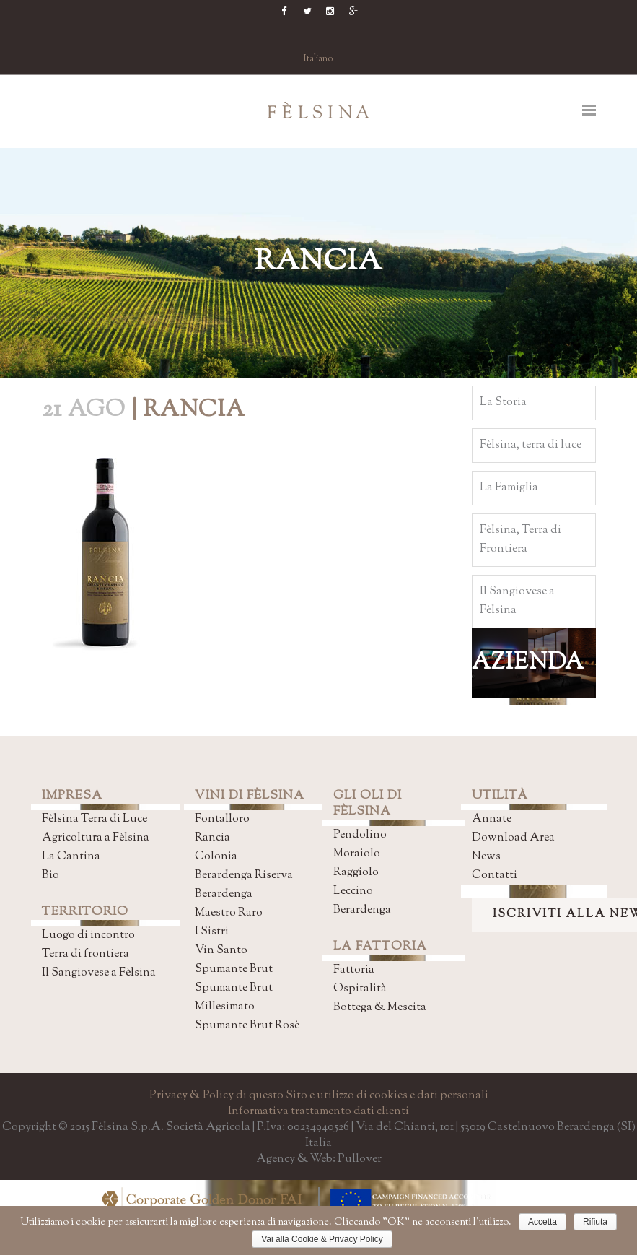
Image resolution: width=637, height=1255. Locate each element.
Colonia (216, 856)
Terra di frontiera (85, 954)
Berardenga (223, 894)
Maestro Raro (229, 913)
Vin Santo (221, 950)
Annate (491, 819)
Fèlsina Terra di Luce (94, 819)
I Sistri (212, 932)
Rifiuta (595, 1222)
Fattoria (353, 970)
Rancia (212, 838)
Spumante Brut (234, 969)
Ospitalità (360, 989)
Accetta (542, 1222)
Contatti (494, 875)
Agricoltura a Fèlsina (95, 838)
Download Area (513, 838)
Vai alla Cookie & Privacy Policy (322, 1239)
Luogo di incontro (88, 935)
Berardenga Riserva (244, 875)
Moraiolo (356, 854)
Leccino (353, 891)
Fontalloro (222, 819)
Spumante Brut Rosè (247, 1025)
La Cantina (71, 856)
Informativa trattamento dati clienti (318, 1111)
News (486, 856)
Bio (50, 875)
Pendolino (360, 835)
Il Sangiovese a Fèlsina (99, 973)
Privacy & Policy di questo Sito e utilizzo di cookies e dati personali (318, 1095)
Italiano (318, 59)
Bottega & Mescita (379, 1007)
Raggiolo (356, 872)
